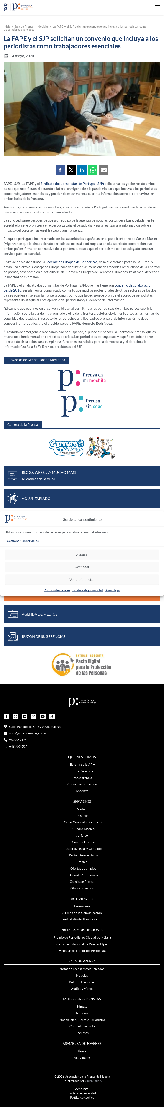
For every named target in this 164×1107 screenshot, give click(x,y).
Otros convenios (82, 888)
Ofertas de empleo (83, 868)
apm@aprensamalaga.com (25, 733)
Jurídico (82, 835)
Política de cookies (57, 590)
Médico (82, 809)
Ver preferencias (81, 579)
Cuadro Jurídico (83, 842)
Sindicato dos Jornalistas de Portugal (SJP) (72, 184)
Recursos (82, 1033)
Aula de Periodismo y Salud (82, 919)
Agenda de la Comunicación (82, 913)
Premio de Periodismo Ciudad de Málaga (82, 937)
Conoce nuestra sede (82, 784)
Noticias (43, 26)
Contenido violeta (82, 1026)
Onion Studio (93, 1081)
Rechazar (82, 567)
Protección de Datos (83, 855)
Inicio (7, 26)
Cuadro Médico (83, 829)
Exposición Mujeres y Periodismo (82, 1020)
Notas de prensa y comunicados (82, 969)
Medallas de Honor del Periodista (82, 950)
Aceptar (82, 554)
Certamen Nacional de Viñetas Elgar (82, 944)
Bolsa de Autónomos (83, 875)
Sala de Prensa (24, 26)
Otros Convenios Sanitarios (83, 822)
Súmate (82, 1006)
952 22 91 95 (16, 740)
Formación (82, 906)
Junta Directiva (82, 771)
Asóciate (82, 791)
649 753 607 (15, 746)
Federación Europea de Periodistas (71, 262)
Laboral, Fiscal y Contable (83, 848)
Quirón (83, 816)
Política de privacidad (87, 590)
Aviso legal (112, 590)
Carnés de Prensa (82, 881)
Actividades (82, 1058)
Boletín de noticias (82, 982)
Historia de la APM (82, 764)
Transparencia (82, 778)
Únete (82, 1051)
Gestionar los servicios (23, 540)
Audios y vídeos (82, 988)
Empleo (82, 862)
